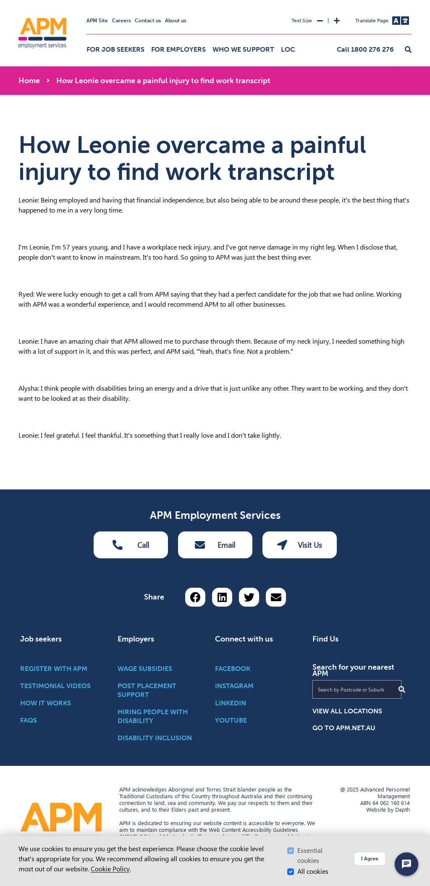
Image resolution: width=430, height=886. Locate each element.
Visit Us (299, 545)
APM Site (97, 21)
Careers (121, 21)
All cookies (312, 871)
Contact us (148, 21)
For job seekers (115, 49)
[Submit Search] (402, 689)
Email (215, 545)
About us (175, 21)
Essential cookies (309, 856)
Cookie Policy (110, 869)
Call (131, 545)
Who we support (243, 49)
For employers (178, 49)
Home (29, 80)
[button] (408, 50)
